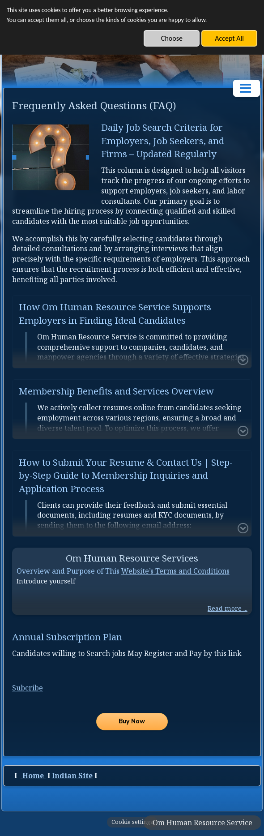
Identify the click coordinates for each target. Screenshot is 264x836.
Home (34, 775)
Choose (172, 38)
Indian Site (72, 775)
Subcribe (27, 688)
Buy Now (132, 721)
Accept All (229, 38)
